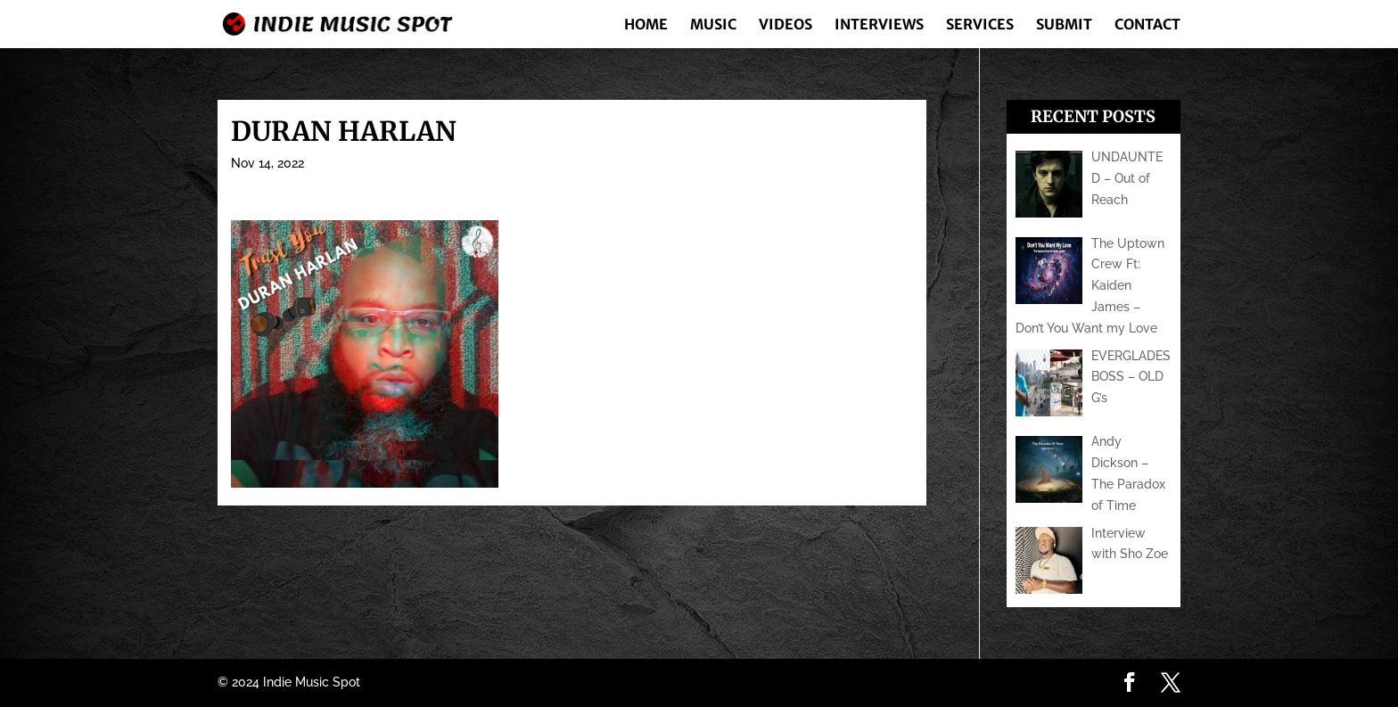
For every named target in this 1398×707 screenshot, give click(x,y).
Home (646, 25)
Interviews (879, 25)
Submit (1064, 25)
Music (713, 25)
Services (980, 25)
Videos (785, 25)
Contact (1147, 25)
